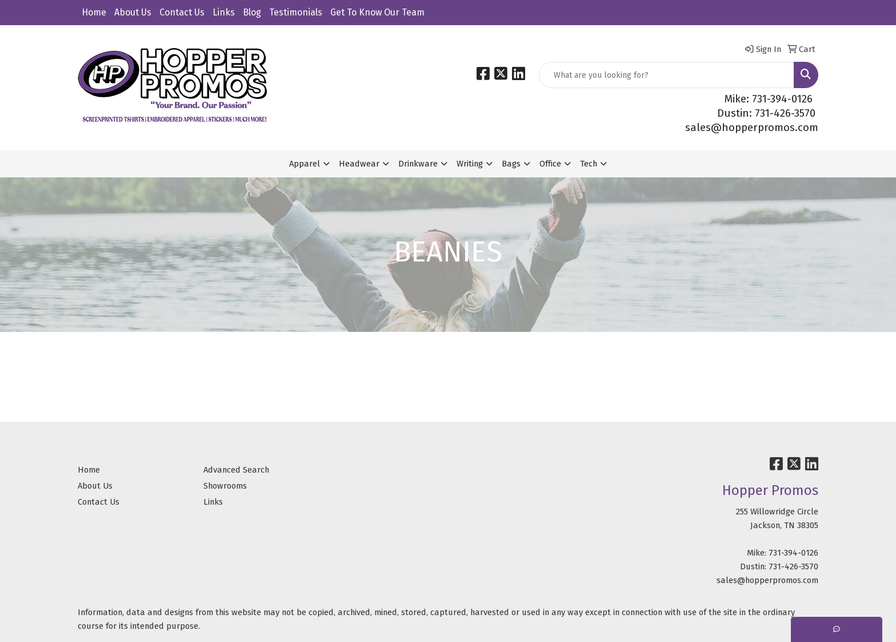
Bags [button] (511, 163)
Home (94, 12)
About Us (132, 12)
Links (224, 12)
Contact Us (182, 12)
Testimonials (295, 12)
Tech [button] (588, 163)
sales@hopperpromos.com (751, 127)
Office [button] (550, 163)
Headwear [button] (359, 163)
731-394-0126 (793, 553)
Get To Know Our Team (377, 12)
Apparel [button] (304, 163)
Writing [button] (470, 163)
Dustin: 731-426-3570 (766, 113)
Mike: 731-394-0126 (769, 99)
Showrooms (225, 486)
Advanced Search (236, 470)
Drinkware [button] (418, 163)
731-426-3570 (793, 566)
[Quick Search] (666, 75)
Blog (252, 12)
